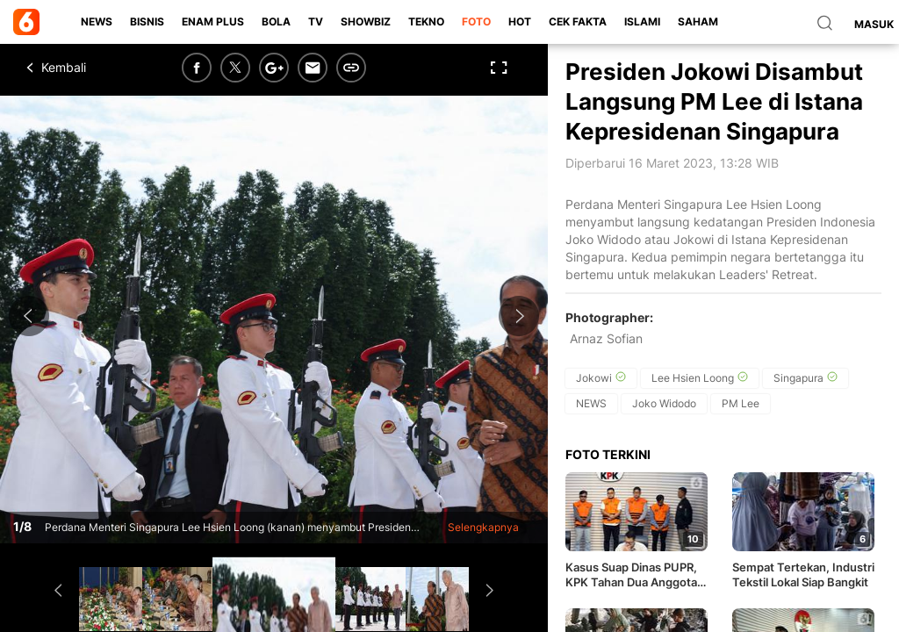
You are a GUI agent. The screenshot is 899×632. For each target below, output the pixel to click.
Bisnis (147, 21)
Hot (519, 21)
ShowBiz (366, 21)
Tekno (426, 21)
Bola (276, 21)
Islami (642, 21)
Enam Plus (213, 21)
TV (315, 21)
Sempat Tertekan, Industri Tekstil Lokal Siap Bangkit (803, 574)
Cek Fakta (578, 21)
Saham (698, 21)
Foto (476, 21)
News (96, 21)
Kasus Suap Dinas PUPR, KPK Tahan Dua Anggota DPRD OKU (631, 575)
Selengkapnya (483, 527)
